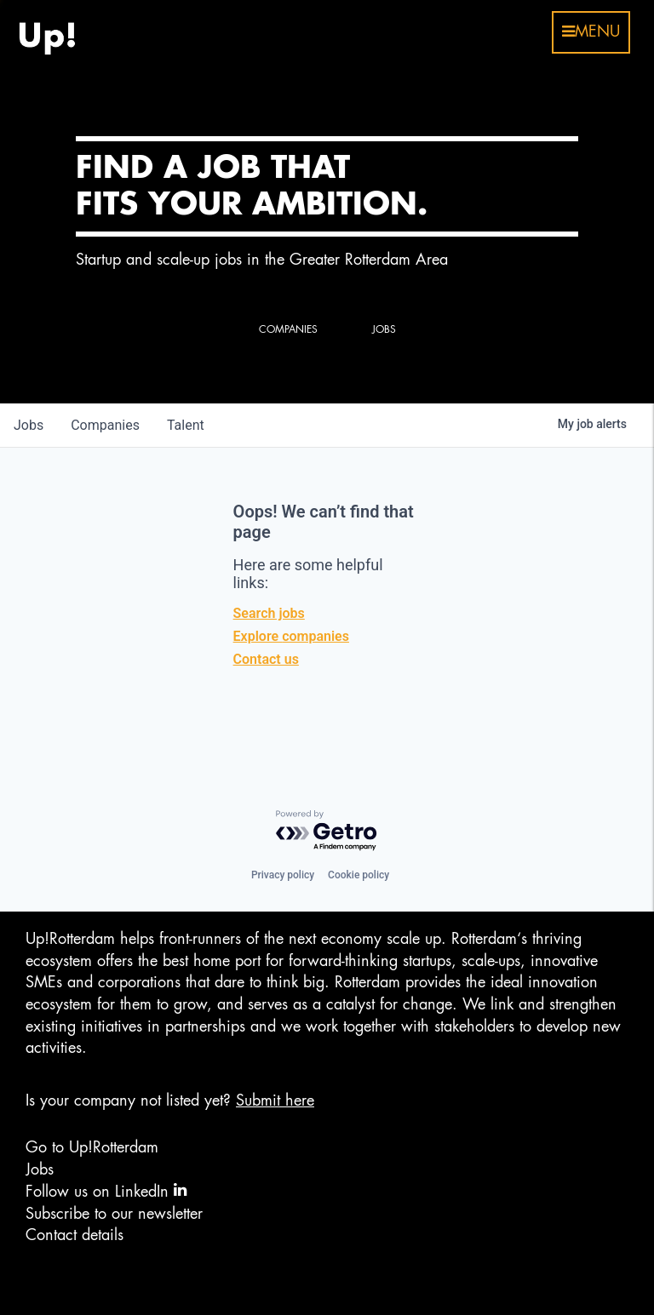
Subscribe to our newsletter (114, 1213)
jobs (28, 425)
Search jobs (269, 613)
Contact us (266, 659)
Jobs (40, 1169)
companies (105, 425)
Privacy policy (282, 875)
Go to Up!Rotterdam (92, 1147)
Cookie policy (358, 875)
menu (591, 31)
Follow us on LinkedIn (106, 1190)
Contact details (74, 1235)
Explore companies (291, 636)
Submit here (275, 1100)
